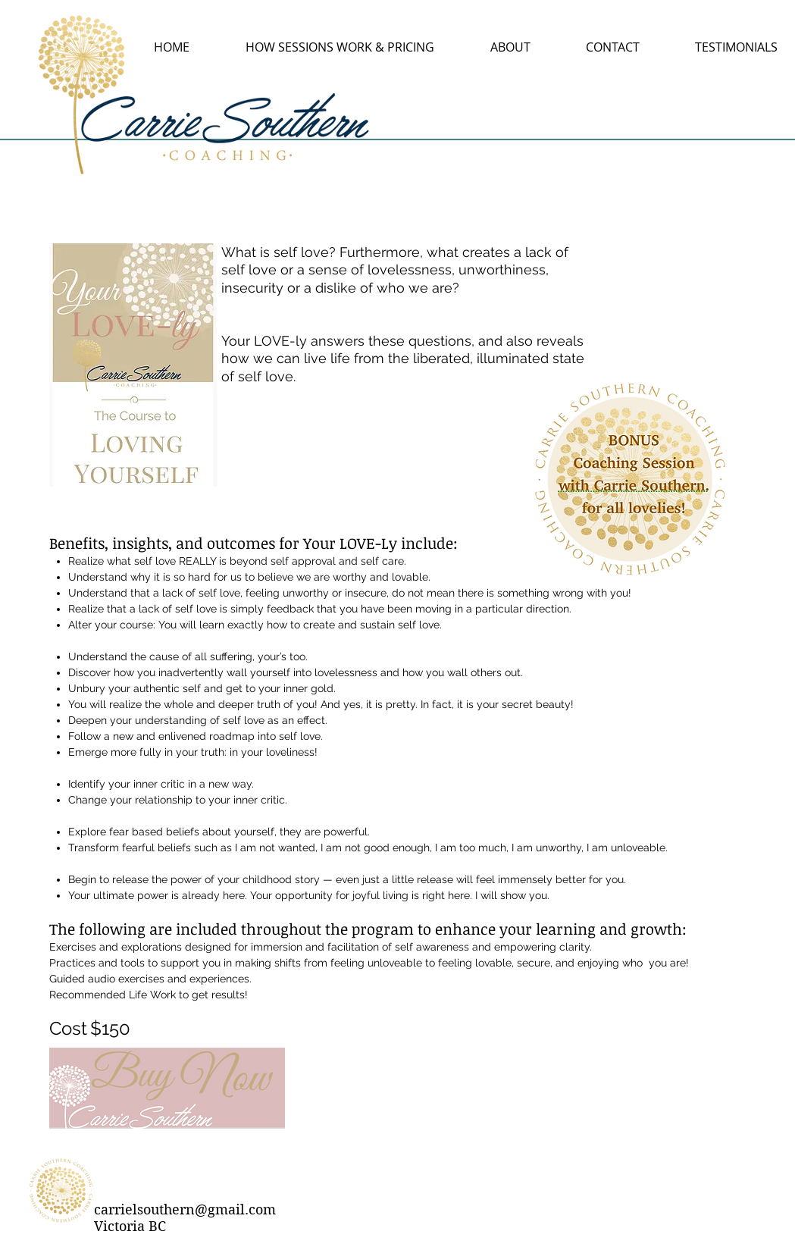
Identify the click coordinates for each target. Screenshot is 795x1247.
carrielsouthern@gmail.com (185, 1209)
